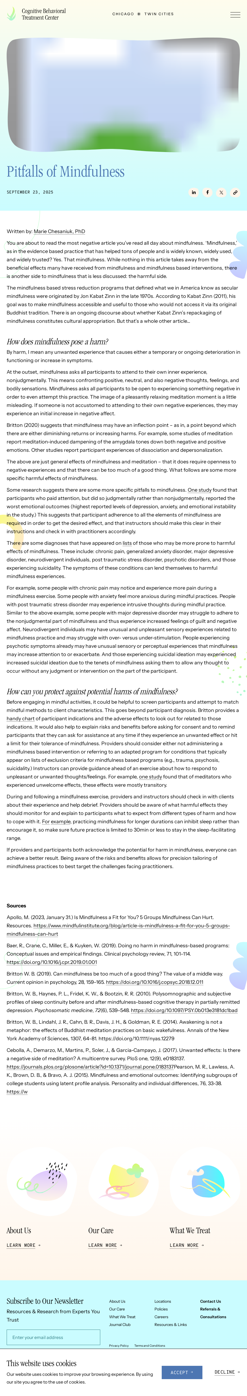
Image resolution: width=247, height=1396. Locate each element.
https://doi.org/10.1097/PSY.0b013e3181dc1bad (184, 1010)
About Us (117, 1301)
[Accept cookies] (182, 1372)
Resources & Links (171, 1324)
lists (127, 543)
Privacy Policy (119, 1346)
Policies (161, 1309)
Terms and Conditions (149, 1346)
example (60, 822)
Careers (161, 1316)
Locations (163, 1301)
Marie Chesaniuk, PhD (59, 231)
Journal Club (119, 1324)
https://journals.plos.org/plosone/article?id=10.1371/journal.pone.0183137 (90, 1067)
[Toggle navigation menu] (235, 15)
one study (150, 777)
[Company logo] (38, 14)
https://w (17, 1092)
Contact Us (210, 1301)
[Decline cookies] (227, 1372)
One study (200, 490)
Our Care (117, 1309)
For (46, 822)
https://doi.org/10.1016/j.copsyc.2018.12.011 (154, 982)
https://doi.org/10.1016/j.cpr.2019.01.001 (52, 962)
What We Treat (122, 1316)
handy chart (21, 719)
